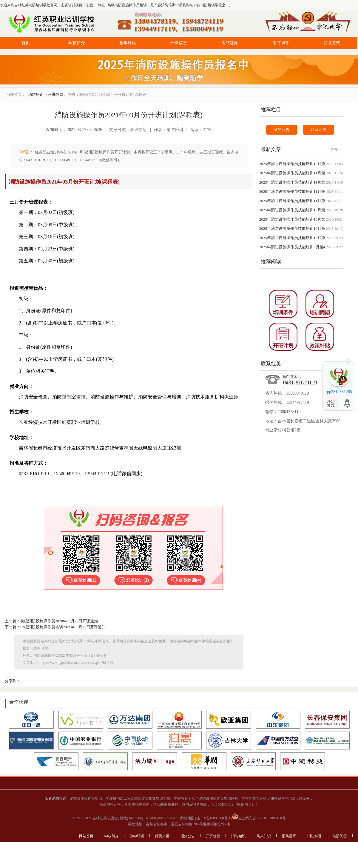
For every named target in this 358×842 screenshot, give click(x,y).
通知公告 (281, 129)
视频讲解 (171, 804)
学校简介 (76, 43)
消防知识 (238, 836)
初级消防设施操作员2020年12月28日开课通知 (59, 621)
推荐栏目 (271, 110)
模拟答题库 (140, 804)
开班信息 (178, 43)
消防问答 (280, 43)
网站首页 (86, 836)
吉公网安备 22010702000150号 (259, 818)
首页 (25, 43)
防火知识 (264, 836)
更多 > (335, 149)
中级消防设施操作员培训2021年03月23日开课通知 (63, 627)
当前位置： (16, 94)
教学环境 (127, 43)
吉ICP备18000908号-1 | (214, 818)
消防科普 (314, 836)
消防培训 (36, 94)
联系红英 (271, 364)
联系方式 (331, 43)
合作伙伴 (18, 701)
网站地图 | (187, 818)
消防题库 (229, 43)
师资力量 (162, 836)
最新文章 (271, 149)
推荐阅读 (271, 261)
